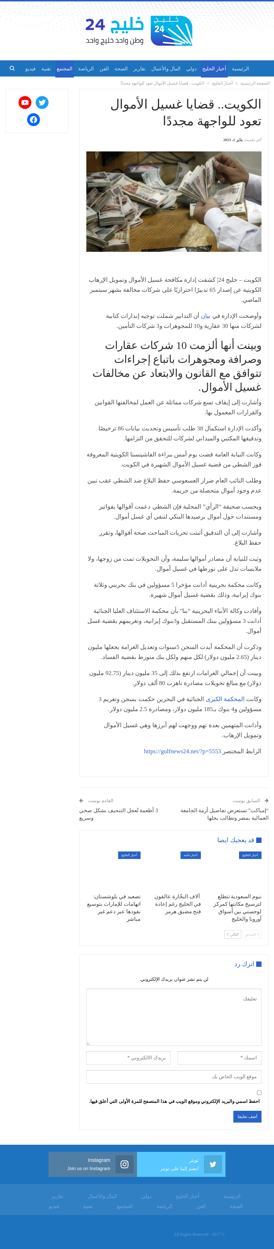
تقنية (88, 1206)
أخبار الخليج (214, 68)
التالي (233, 934)
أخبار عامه (191, 855)
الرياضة (79, 68)
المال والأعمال (163, 68)
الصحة (116, 68)
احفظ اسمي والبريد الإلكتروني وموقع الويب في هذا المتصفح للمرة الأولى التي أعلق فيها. (174, 1101)
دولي (190, 68)
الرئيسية (241, 68)
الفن (98, 68)
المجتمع (56, 68)
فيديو (54, 1206)
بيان (206, 316)
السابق (252, 934)
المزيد (35, 68)
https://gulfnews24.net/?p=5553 (182, 751)
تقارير (136, 68)
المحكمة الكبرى (225, 699)
